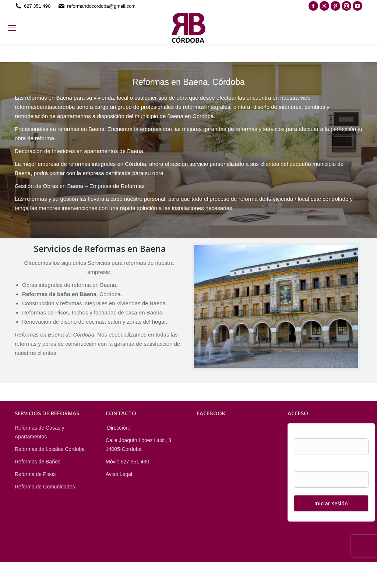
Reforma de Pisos (35, 474)
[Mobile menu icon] (11, 28)
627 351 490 (37, 6)
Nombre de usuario (316, 434)
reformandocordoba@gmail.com (101, 6)
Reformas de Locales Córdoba (50, 449)
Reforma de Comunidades (45, 487)
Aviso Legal (119, 474)
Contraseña (307, 467)
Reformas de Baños (37, 462)
